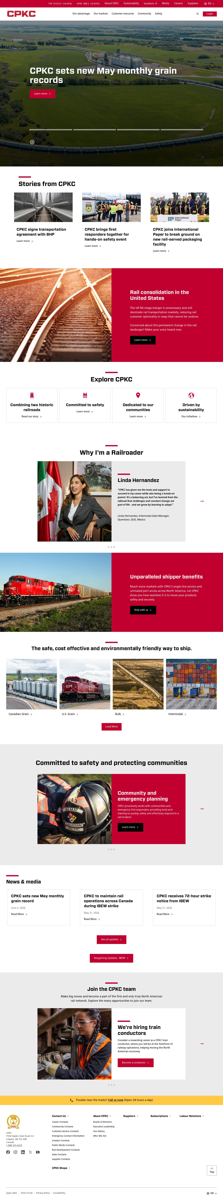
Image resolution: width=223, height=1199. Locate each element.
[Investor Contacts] (60, 1141)
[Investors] (150, 3)
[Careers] (178, 4)
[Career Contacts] (60, 1122)
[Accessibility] (58, 1193)
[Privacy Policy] (42, 1193)
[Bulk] (120, 714)
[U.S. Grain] (70, 714)
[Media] (165, 4)
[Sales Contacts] (59, 1155)
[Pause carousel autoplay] (32, 142)
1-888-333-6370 (14, 1145)
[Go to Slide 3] (182, 129)
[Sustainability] (131, 4)
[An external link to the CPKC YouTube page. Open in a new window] (38, 1152)
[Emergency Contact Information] (68, 1136)
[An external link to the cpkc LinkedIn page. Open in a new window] (23, 1152)
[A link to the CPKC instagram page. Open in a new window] (15, 1152)
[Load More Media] (112, 727)
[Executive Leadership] (104, 1127)
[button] (108, 547)
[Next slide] (201, 501)
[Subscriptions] (161, 1116)
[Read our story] (32, 417)
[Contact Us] (60, 1116)
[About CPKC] (112, 4)
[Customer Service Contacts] (65, 1131)
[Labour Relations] (192, 1116)
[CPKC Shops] (61, 1168)
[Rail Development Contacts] (66, 1150)
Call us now (115, 1100)
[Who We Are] (99, 1136)
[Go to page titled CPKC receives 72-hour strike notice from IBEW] (184, 899)
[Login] (210, 13)
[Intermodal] (177, 714)
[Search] (81, 13)
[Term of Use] (25, 1193)
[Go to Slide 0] (51, 129)
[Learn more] (25, 241)
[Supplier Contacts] (61, 1159)
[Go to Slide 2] (138, 129)
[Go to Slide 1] (94, 129)
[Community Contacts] (62, 1127)
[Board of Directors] (102, 1122)
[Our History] (99, 1131)
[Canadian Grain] (21, 714)
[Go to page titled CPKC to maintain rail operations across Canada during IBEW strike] (111, 901)
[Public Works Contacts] (63, 1145)
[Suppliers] (193, 4)
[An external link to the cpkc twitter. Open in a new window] (30, 1152)
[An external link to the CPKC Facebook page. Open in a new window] (8, 1152)
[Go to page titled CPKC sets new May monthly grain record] (38, 899)
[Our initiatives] (191, 417)
